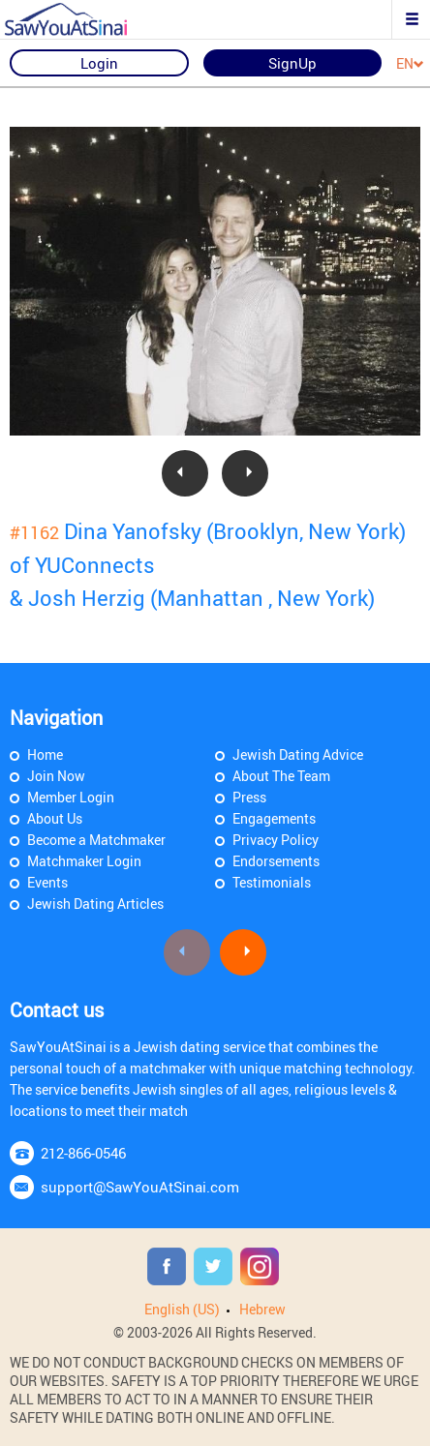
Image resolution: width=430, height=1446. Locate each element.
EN (410, 64)
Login (99, 63)
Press (249, 797)
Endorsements (276, 861)
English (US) (182, 1309)
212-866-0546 (83, 1152)
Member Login (70, 797)
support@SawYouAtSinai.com (140, 1186)
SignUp (292, 63)
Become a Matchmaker (96, 839)
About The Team (281, 776)
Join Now (56, 776)
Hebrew (262, 1309)
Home (45, 754)
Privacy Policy (275, 839)
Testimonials (271, 882)
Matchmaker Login (84, 861)
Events (47, 882)
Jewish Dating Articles (95, 903)
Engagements (274, 818)
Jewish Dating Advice (297, 754)
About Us (54, 818)
